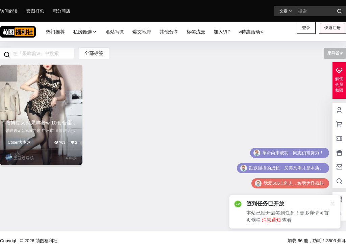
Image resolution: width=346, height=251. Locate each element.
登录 (306, 27)
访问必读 (9, 11)
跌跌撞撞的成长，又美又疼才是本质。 (286, 167)
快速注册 (332, 27)
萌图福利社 (45, 240)
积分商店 (61, 11)
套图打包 (35, 11)
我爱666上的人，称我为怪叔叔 (294, 183)
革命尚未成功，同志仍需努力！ (293, 152)
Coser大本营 (19, 142)
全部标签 (93, 53)
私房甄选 (85, 32)
